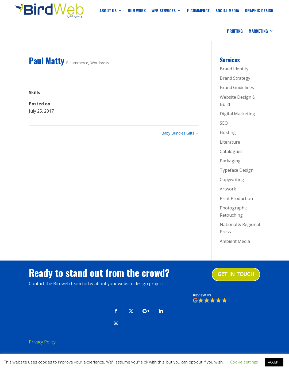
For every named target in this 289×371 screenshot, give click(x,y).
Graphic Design (259, 10)
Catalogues (231, 151)
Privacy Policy (42, 342)
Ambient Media (235, 241)
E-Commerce (198, 10)
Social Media (227, 10)
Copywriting (232, 179)
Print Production (236, 198)
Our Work (137, 10)
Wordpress (99, 62)
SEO (224, 123)
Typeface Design (236, 170)
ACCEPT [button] (274, 362)
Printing (235, 31)
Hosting (228, 132)
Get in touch (236, 274)
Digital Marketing (237, 114)
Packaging (230, 161)
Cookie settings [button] (244, 362)
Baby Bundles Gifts (180, 133)
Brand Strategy (235, 78)
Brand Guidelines (237, 87)
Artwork (228, 189)
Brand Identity (234, 69)
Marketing (258, 31)
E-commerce (77, 62)
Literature (230, 142)
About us (108, 10)
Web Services (164, 10)
